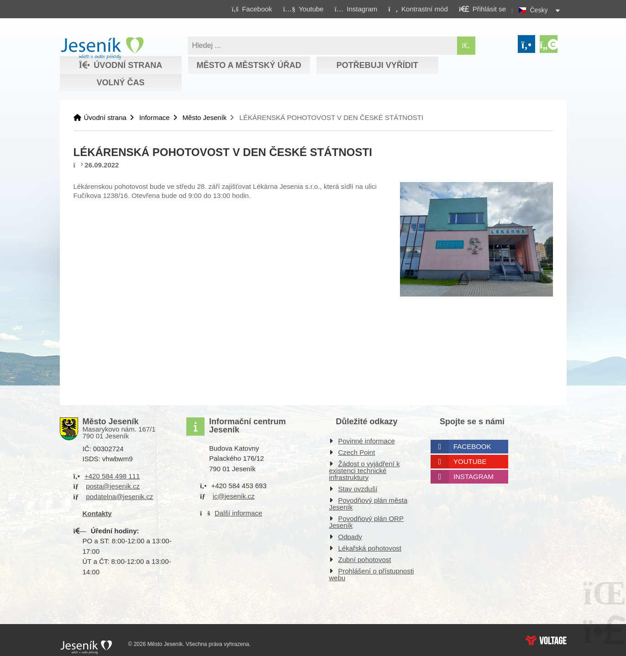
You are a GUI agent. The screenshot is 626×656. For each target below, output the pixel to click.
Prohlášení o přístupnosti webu (371, 574)
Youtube (470, 461)
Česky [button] (539, 10)
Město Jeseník (205, 117)
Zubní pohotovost (364, 559)
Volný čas (120, 82)
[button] (418, 8)
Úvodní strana (102, 48)
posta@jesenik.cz (113, 486)
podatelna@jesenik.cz (119, 496)
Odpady (350, 537)
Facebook (472, 446)
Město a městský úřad (248, 65)
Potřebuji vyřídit (377, 65)
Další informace (238, 513)
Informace (154, 117)
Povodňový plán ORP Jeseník (366, 522)
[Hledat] (466, 45)
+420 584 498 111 (112, 476)
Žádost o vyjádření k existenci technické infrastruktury (364, 470)
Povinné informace (366, 441)
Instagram (473, 476)
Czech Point (356, 452)
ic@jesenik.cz (234, 496)
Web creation (546, 640)
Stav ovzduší (358, 489)
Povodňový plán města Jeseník (368, 503)
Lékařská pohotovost (369, 548)
